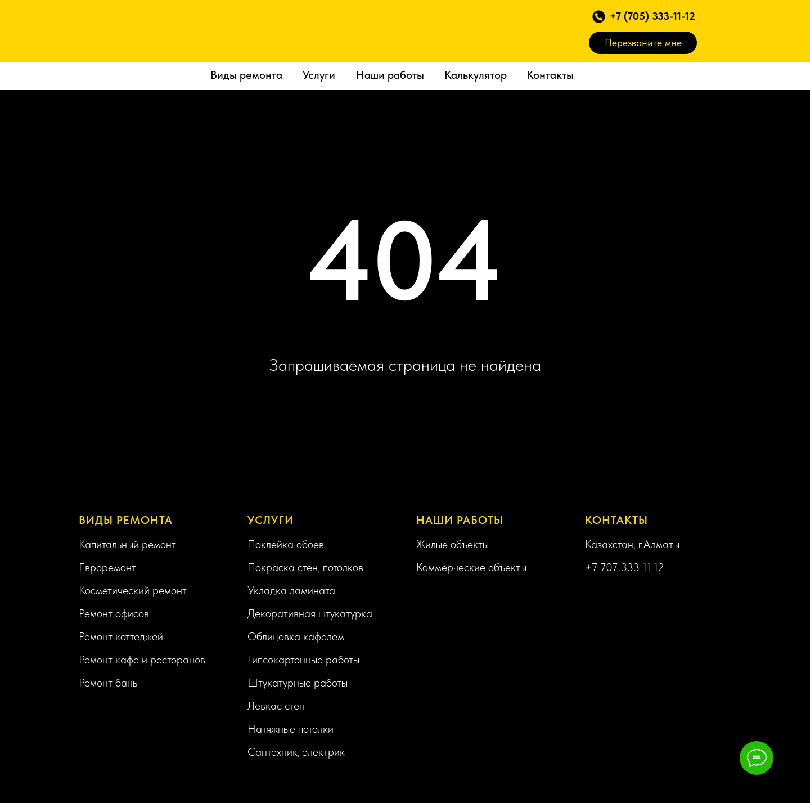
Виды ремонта (246, 75)
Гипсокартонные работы (303, 659)
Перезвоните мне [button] (643, 42)
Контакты (550, 75)
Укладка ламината (291, 590)
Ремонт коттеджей (121, 636)
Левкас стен (276, 705)
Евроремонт (107, 567)
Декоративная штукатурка (310, 613)
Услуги (319, 75)
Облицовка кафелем (296, 636)
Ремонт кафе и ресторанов (142, 659)
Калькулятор (475, 75)
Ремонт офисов (114, 613)
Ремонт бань (108, 682)
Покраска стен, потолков (305, 567)
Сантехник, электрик (296, 752)
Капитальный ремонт (127, 544)
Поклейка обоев (286, 544)
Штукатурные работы (298, 682)
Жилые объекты (452, 544)
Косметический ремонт (133, 590)
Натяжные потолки (291, 728)
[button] (598, 16)
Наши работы (390, 75)
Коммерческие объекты (471, 567)
